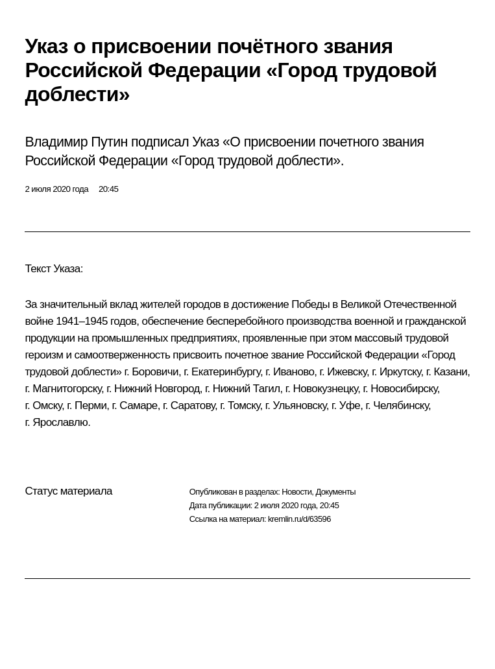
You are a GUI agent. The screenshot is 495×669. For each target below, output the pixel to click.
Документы (335, 492)
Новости (296, 492)
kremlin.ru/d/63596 (299, 519)
